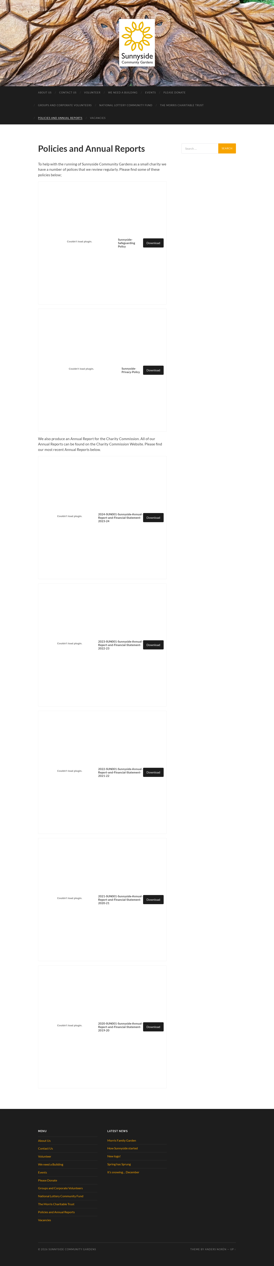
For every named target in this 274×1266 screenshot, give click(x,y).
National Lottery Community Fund (125, 105)
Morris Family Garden (121, 1140)
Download (153, 243)
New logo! (114, 1156)
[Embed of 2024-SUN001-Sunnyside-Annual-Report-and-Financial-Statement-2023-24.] (69, 516)
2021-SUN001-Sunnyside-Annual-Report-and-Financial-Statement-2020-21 (120, 899)
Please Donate (174, 92)
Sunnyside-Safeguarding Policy (126, 243)
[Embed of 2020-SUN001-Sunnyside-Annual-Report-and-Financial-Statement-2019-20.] (69, 1026)
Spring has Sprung (119, 1164)
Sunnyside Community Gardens (72, 1249)
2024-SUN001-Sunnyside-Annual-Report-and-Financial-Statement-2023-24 (120, 517)
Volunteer (92, 92)
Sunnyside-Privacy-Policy (131, 370)
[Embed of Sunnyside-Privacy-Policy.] (81, 369)
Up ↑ (233, 1249)
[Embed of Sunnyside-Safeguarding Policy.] (79, 241)
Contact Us (67, 92)
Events (150, 92)
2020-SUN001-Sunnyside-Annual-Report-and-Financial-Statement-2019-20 (120, 1027)
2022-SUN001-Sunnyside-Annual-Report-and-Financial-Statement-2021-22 (120, 772)
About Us (45, 92)
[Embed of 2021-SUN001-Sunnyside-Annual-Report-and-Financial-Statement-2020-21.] (69, 898)
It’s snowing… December (123, 1172)
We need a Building (123, 92)
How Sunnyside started (122, 1148)
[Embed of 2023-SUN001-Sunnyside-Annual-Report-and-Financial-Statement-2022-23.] (69, 644)
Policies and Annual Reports (60, 117)
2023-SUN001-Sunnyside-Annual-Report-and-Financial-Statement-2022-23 (120, 645)
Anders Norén (215, 1249)
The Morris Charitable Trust (182, 105)
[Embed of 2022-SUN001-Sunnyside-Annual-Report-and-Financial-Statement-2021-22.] (69, 771)
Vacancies (98, 117)
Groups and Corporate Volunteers (65, 105)
